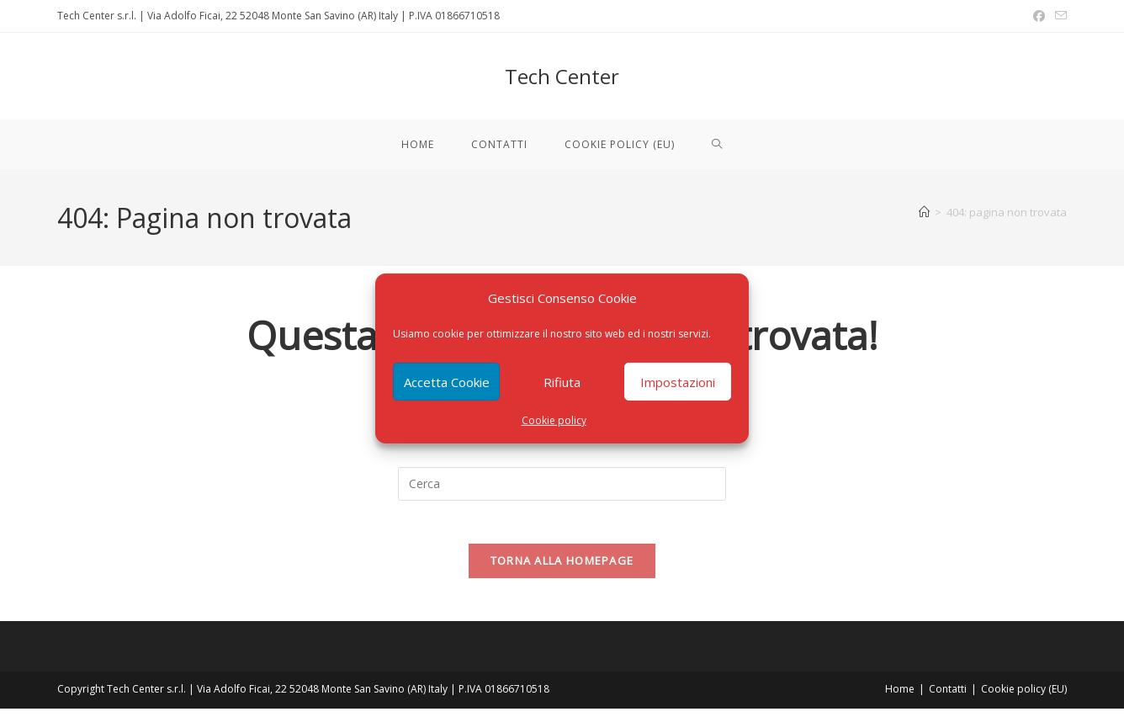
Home (900, 697)
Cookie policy (554, 420)
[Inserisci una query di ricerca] (562, 484)
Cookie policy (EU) (1024, 697)
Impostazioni (677, 381)
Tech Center (562, 76)
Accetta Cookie (447, 381)
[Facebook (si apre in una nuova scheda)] (1039, 16)
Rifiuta (562, 381)
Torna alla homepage (562, 568)
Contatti (948, 697)
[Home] (924, 212)
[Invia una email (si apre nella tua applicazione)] (1058, 16)
